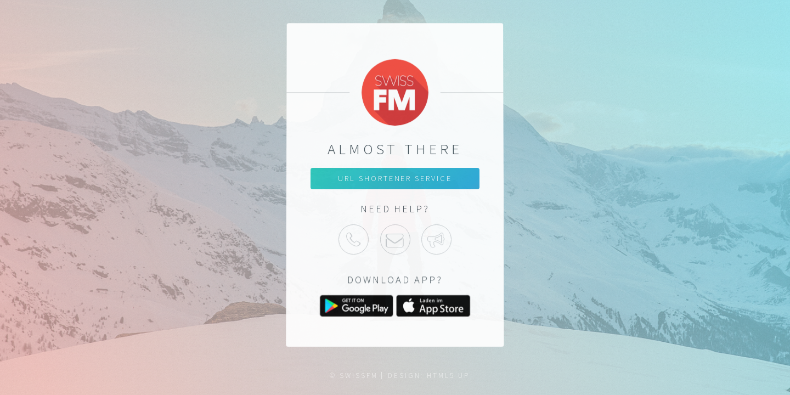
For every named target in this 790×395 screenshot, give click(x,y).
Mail (395, 239)
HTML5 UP (448, 375)
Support (436, 239)
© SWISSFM (353, 375)
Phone (353, 239)
